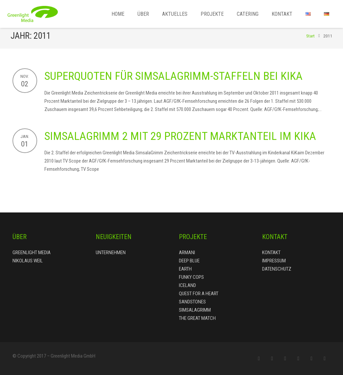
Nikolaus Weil (27, 261)
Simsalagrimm (195, 310)
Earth (185, 269)
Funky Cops (191, 277)
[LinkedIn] (311, 358)
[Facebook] (272, 358)
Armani (187, 252)
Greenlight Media (31, 252)
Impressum (274, 261)
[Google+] (298, 358)
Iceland (187, 285)
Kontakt (271, 252)
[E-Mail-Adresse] (258, 358)
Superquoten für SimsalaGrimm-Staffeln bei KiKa (173, 80)
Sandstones (192, 302)
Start (309, 40)
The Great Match (197, 318)
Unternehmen (111, 252)
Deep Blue (189, 261)
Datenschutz (276, 269)
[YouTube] (324, 358)
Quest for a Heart (198, 294)
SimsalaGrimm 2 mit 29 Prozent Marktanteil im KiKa (180, 140)
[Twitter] (285, 358)
